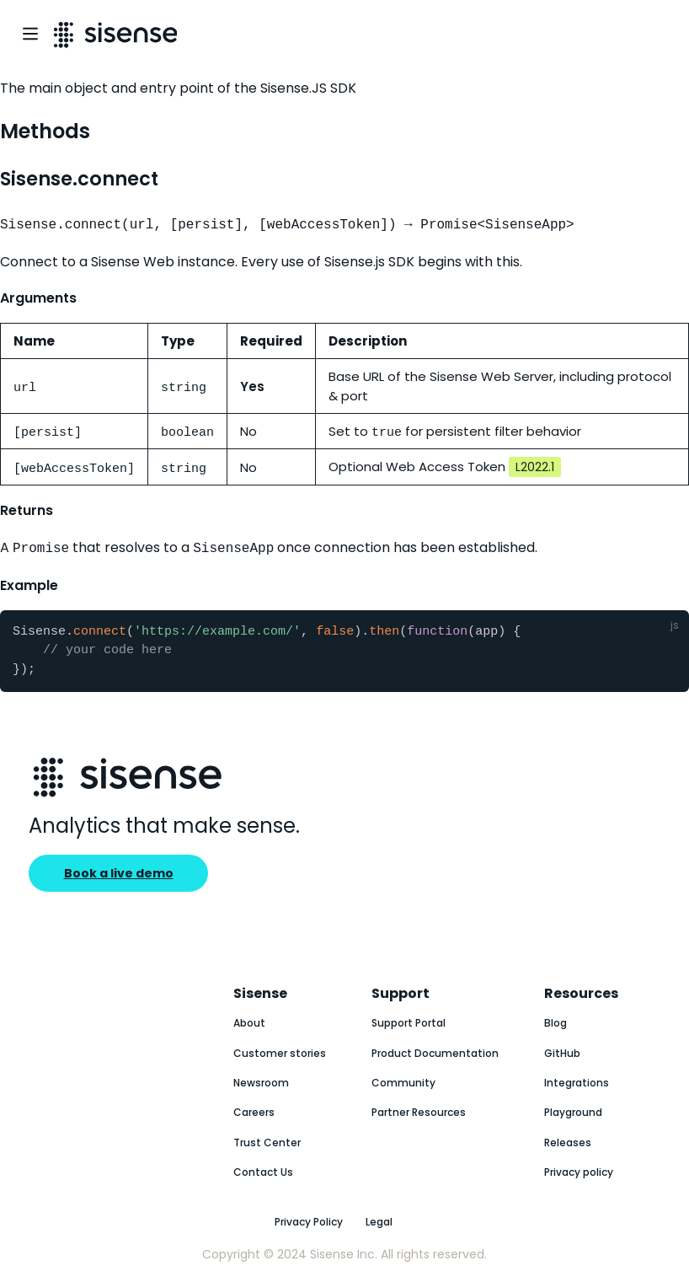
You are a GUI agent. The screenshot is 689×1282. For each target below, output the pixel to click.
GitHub (562, 1061)
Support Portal (408, 1030)
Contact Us (263, 1179)
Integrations (576, 1090)
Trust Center (267, 1150)
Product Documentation (435, 1061)
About (249, 1030)
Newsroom (261, 1090)
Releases (567, 1150)
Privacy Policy (309, 1229)
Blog (555, 1030)
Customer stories (279, 1061)
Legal (379, 1229)
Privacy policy (578, 1179)
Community (403, 1090)
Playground (573, 1120)
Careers (254, 1120)
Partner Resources (418, 1120)
